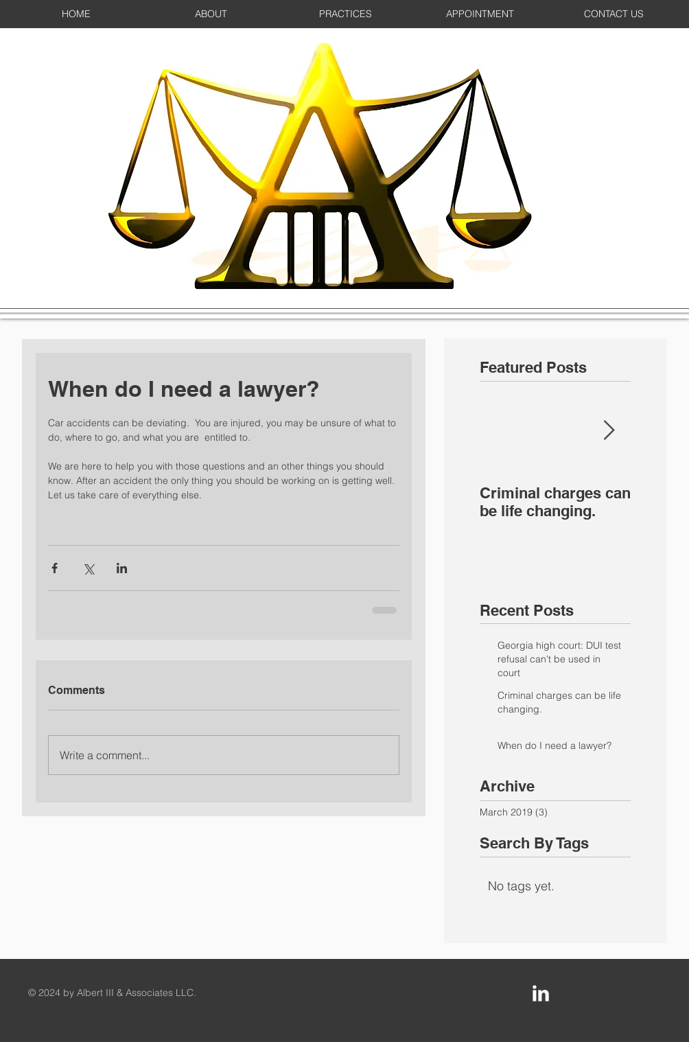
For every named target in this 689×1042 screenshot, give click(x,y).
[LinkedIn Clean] (541, 993)
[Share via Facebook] (54, 568)
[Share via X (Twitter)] (88, 568)
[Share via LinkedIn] (121, 568)
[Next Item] (609, 430)
